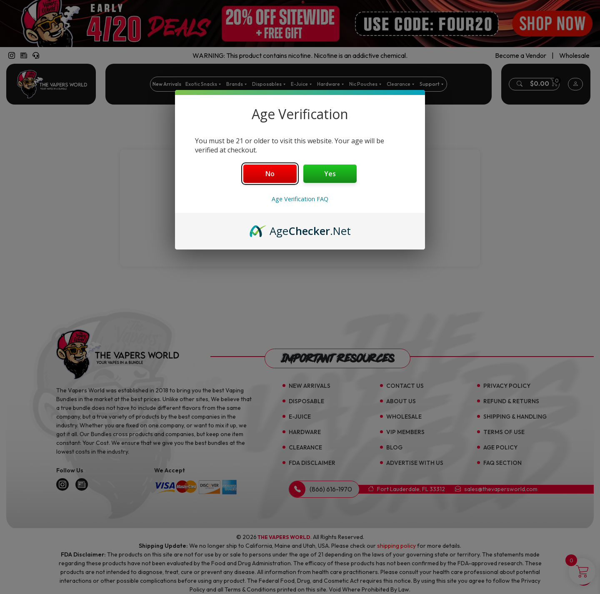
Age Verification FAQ (300, 199)
